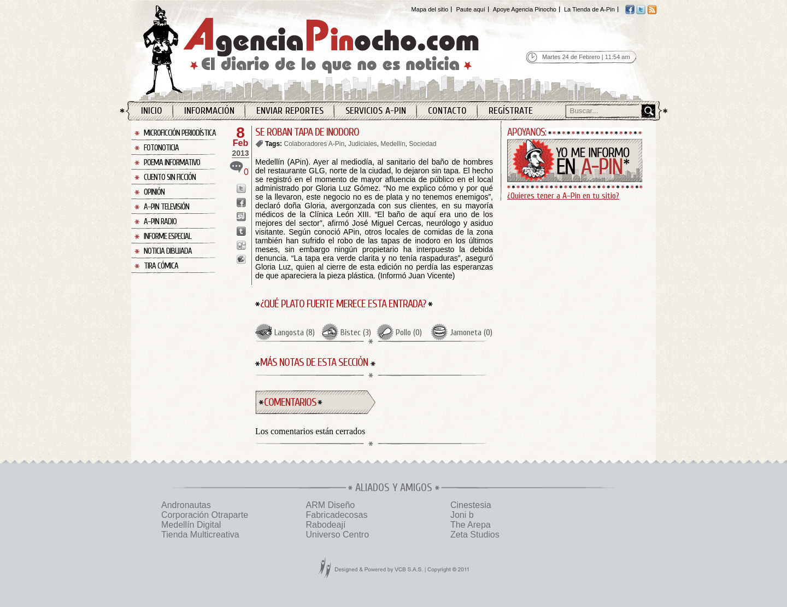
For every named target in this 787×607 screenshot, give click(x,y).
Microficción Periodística (180, 133)
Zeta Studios (475, 534)
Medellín (392, 144)
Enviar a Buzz (241, 259)
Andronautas (186, 505)
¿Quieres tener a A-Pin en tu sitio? (563, 196)
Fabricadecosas (336, 515)
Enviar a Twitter (241, 188)
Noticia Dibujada (168, 251)
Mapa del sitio (430, 9)
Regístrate (511, 110)
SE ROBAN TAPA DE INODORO (307, 132)
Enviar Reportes (290, 110)
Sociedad (422, 144)
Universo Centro (337, 534)
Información (209, 110)
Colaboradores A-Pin (314, 144)
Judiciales (362, 144)
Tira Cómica (161, 266)
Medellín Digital (191, 524)
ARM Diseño (330, 505)
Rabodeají (325, 524)
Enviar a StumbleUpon (241, 216)
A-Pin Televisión (166, 207)
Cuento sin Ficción (170, 177)
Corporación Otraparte (204, 515)
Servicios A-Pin (375, 110)
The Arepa (470, 524)
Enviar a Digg (241, 245)
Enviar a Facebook (241, 202)
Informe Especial (167, 236)
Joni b (462, 515)
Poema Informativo (172, 162)
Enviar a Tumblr (241, 231)
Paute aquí (470, 9)
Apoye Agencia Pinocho (524, 9)
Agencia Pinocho (334, 50)
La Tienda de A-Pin (589, 9)
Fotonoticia (161, 148)
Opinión (154, 192)
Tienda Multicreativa (200, 534)
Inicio (151, 110)
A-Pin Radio (160, 221)
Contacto (447, 110)
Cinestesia (470, 505)
